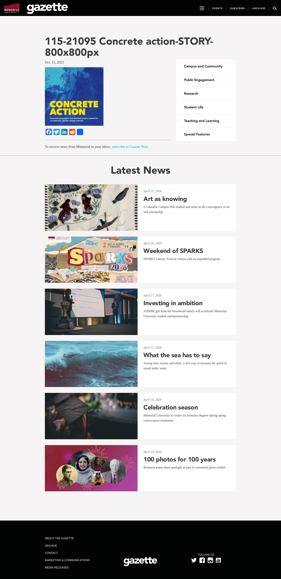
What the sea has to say (177, 355)
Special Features (197, 134)
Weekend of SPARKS (173, 251)
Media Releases (56, 567)
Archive (51, 545)
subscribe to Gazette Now (130, 147)
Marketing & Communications (67, 560)
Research (191, 93)
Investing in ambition (173, 303)
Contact (51, 552)
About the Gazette (59, 538)
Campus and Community (203, 66)
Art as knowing (165, 199)
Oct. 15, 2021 (54, 62)
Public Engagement (199, 80)
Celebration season (170, 407)
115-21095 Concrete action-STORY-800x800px (129, 46)
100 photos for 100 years (179, 459)
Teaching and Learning (201, 121)
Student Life (193, 107)
